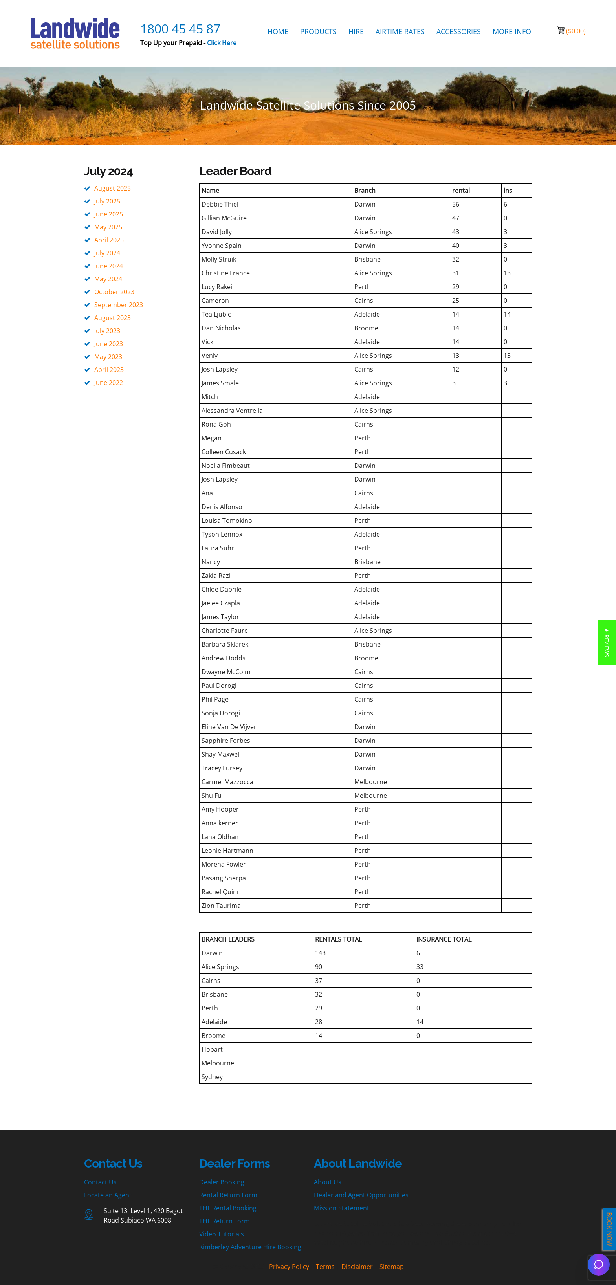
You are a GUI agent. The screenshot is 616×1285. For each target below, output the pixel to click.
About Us (327, 1182)
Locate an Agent (108, 1195)
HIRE (356, 31)
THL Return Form (224, 1221)
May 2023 (108, 356)
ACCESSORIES (458, 31)
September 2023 (118, 305)
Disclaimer (357, 1266)
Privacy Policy (289, 1266)
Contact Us (100, 1182)
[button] (607, 642)
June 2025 (108, 214)
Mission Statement (341, 1208)
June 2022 (108, 382)
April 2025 (109, 240)
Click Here (221, 42)
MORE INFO (512, 31)
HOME (278, 31)
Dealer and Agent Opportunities (361, 1195)
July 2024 (107, 253)
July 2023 (107, 330)
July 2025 (107, 201)
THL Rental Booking (228, 1208)
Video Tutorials (221, 1234)
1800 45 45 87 (180, 28)
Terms (325, 1266)
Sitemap (392, 1266)
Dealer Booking (221, 1182)
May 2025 (108, 227)
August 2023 (112, 317)
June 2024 (108, 266)
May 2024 (108, 279)
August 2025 (112, 188)
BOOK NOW (609, 1229)
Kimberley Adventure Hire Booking (250, 1247)
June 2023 (108, 343)
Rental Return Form (228, 1195)
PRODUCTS (318, 31)
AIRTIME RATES (400, 31)
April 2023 (109, 369)
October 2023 (114, 292)
